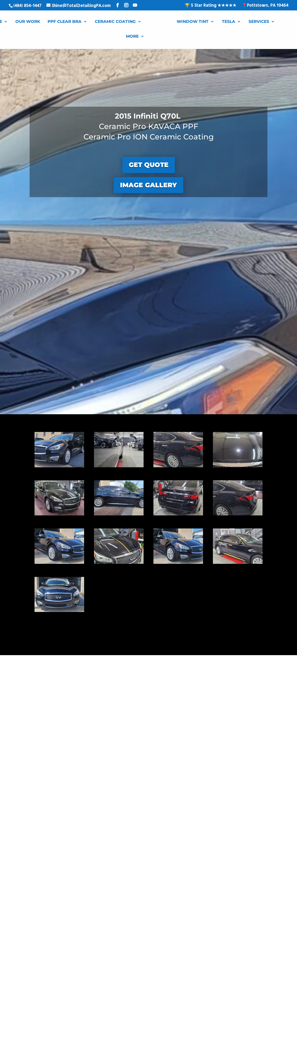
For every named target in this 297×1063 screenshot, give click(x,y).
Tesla (228, 21)
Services (259, 21)
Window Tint (193, 21)
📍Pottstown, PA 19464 (265, 5)
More (132, 36)
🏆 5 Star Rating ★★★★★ (210, 5)
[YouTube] (135, 5)
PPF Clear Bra (65, 21)
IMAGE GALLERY (148, 185)
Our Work (27, 21)
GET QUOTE (149, 165)
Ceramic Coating (115, 21)
